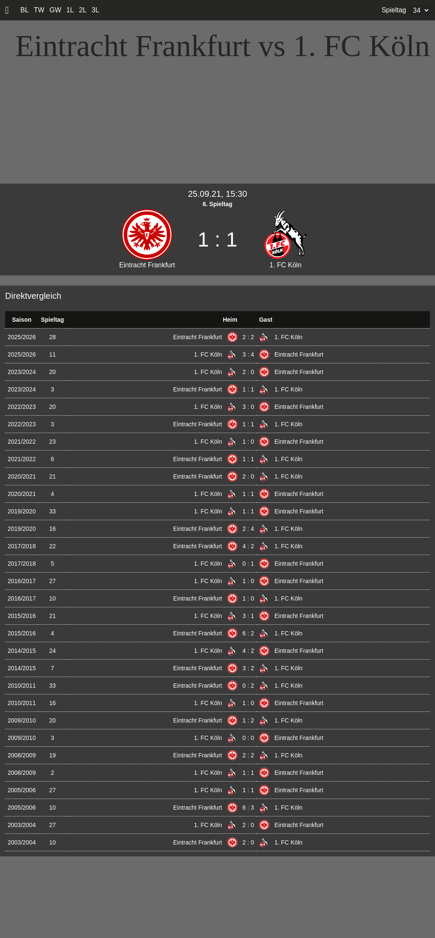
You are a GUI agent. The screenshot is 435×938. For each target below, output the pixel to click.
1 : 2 (248, 720)
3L (95, 10)
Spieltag (393, 10)
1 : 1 (248, 389)
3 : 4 (248, 354)
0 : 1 (248, 563)
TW (39, 10)
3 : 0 (248, 406)
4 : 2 (248, 546)
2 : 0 (248, 371)
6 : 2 (248, 633)
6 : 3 (248, 807)
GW (55, 10)
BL (24, 10)
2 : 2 (248, 337)
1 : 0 (248, 441)
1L (70, 10)
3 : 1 (248, 615)
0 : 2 (248, 685)
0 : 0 (248, 737)
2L (83, 10)
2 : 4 (248, 528)
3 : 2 (248, 668)
